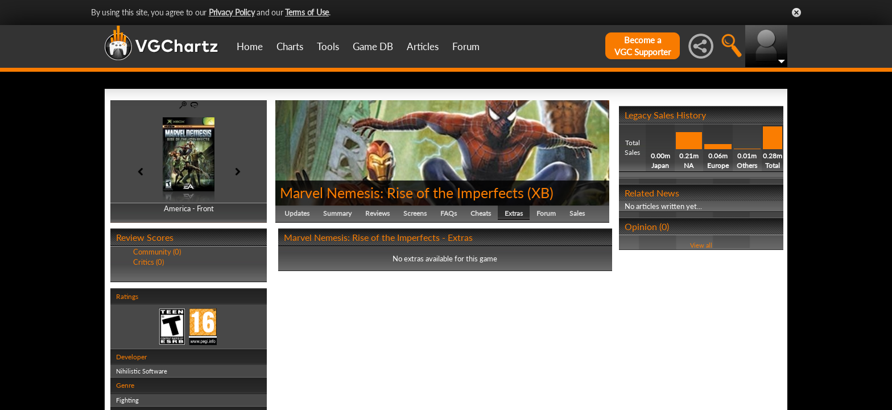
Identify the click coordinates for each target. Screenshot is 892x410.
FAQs (448, 213)
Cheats (480, 213)
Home (250, 46)
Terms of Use (307, 12)
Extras (514, 213)
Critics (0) (148, 261)
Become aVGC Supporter (642, 46)
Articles (423, 46)
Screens (415, 213)
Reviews (377, 213)
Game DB (373, 46)
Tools (328, 46)
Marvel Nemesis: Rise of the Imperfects (402, 192)
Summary (337, 213)
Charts (289, 46)
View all (701, 245)
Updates (296, 213)
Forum (466, 46)
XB (540, 192)
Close (796, 12)
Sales (577, 213)
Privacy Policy (232, 12)
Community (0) (157, 251)
